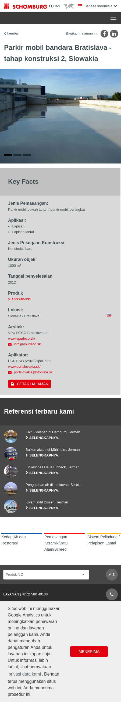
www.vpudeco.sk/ (21, 338)
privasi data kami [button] (25, 674)
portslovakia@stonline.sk (33, 372)
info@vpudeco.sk (27, 344)
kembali (13, 33)
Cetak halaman (32, 384)
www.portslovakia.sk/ (24, 366)
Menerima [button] (89, 651)
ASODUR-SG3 (21, 299)
